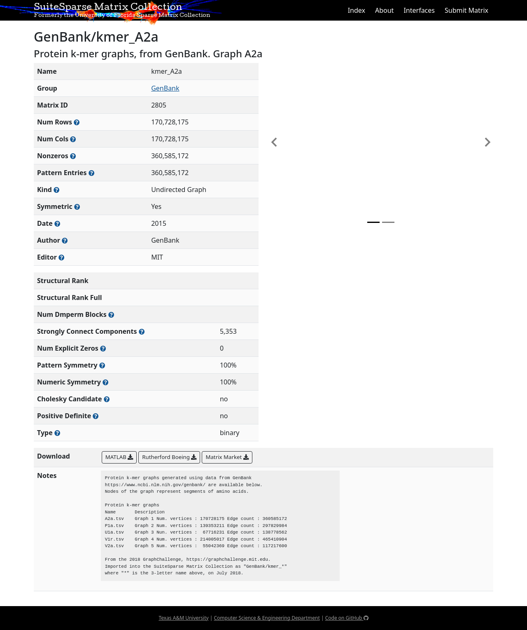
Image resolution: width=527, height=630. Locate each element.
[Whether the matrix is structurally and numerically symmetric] (77, 207)
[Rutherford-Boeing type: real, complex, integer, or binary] (57, 433)
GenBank (165, 88)
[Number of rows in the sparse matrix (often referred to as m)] (76, 122)
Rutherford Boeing (169, 457)
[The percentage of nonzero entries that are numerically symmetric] (105, 382)
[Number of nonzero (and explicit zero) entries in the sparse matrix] (91, 173)
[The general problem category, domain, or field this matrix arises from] (56, 190)
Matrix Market (226, 457)
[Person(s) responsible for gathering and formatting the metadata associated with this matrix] (61, 257)
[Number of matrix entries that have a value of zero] (103, 348)
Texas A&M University (183, 617)
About (384, 10)
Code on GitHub (346, 617)
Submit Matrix (466, 10)
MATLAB (119, 457)
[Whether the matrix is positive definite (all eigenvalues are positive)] (95, 416)
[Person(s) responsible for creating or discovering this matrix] (65, 240)
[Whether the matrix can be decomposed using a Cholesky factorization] (107, 399)
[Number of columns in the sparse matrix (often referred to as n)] (73, 139)
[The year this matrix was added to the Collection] (57, 223)
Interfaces (419, 10)
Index (356, 10)
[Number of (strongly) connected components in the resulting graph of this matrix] (142, 331)
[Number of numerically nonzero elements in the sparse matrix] (73, 156)
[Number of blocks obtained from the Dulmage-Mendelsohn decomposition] (111, 315)
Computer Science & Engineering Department (266, 617)
